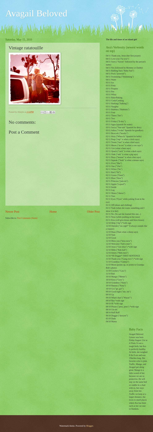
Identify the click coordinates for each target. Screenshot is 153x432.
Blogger (89, 426)
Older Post (93, 211)
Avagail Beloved (36, 13)
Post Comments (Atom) (27, 218)
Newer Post (12, 211)
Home (53, 211)
